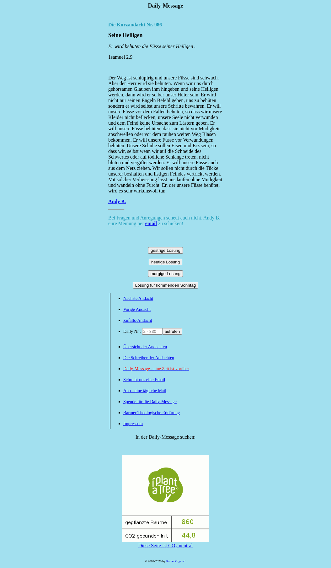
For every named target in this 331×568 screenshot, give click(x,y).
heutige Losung (165, 262)
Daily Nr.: (132, 331)
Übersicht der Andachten (145, 346)
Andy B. (117, 201)
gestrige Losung (165, 250)
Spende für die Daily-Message (150, 401)
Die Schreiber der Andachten (148, 357)
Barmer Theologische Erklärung (151, 412)
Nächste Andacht (138, 298)
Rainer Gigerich (176, 561)
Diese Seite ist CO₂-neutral (165, 543)
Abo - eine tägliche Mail (144, 390)
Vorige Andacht (137, 309)
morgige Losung (166, 273)
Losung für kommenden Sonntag (165, 285)
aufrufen (172, 331)
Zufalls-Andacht (137, 320)
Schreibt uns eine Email (144, 379)
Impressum (133, 423)
